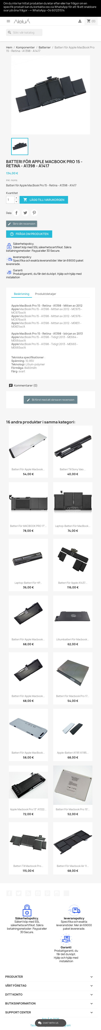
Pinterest (34, 212)
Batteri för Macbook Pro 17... (72, 696)
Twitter (18, 893)
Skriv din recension (21, 224)
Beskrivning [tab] (21, 294)
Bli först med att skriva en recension (50, 400)
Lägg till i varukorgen (43, 200)
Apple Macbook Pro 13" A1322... (28, 809)
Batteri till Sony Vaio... (73, 469)
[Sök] (24, 32)
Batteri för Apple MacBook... (28, 752)
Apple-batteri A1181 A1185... (73, 752)
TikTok (66, 893)
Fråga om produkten (29, 234)
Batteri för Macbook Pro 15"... (73, 809)
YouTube (38, 893)
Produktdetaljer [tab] (45, 294)
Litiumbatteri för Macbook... (72, 639)
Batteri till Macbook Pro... (28, 866)
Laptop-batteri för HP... (28, 582)
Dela (16, 212)
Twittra (25, 212)
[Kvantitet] (10, 200)
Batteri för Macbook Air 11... (73, 866)
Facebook (9, 893)
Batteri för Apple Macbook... (28, 469)
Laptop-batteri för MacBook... (72, 526)
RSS (28, 893)
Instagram (57, 893)
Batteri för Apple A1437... (72, 582)
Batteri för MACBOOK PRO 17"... (28, 526)
